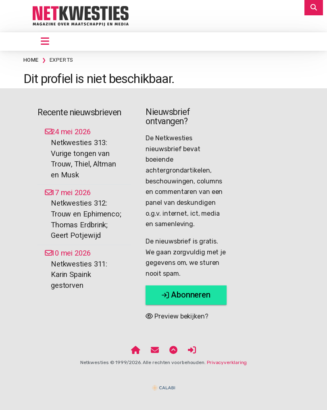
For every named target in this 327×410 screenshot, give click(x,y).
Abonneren (186, 295)
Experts (61, 60)
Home (31, 60)
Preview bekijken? (177, 316)
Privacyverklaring (227, 362)
